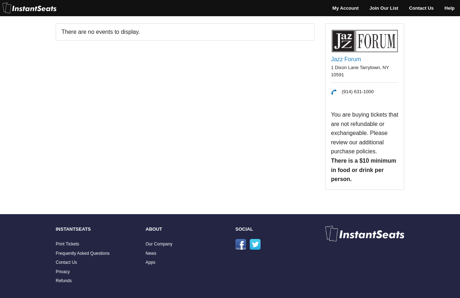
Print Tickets (67, 244)
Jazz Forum (346, 59)
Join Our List (383, 8)
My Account (345, 8)
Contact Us (421, 8)
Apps (150, 262)
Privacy (63, 271)
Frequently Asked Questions (83, 253)
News (151, 253)
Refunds (64, 280)
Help (450, 8)
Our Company (159, 244)
